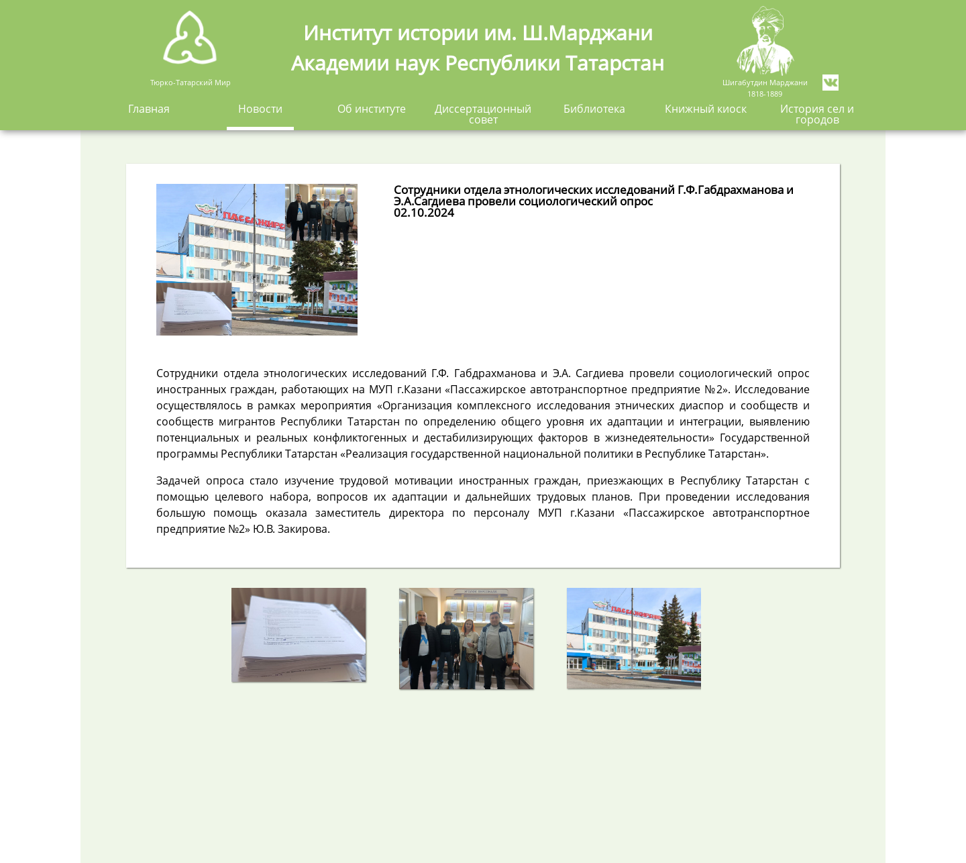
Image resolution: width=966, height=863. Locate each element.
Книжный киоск (706, 109)
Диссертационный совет (483, 115)
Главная (149, 109)
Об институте (371, 109)
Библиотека (594, 109)
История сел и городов (817, 115)
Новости (260, 109)
